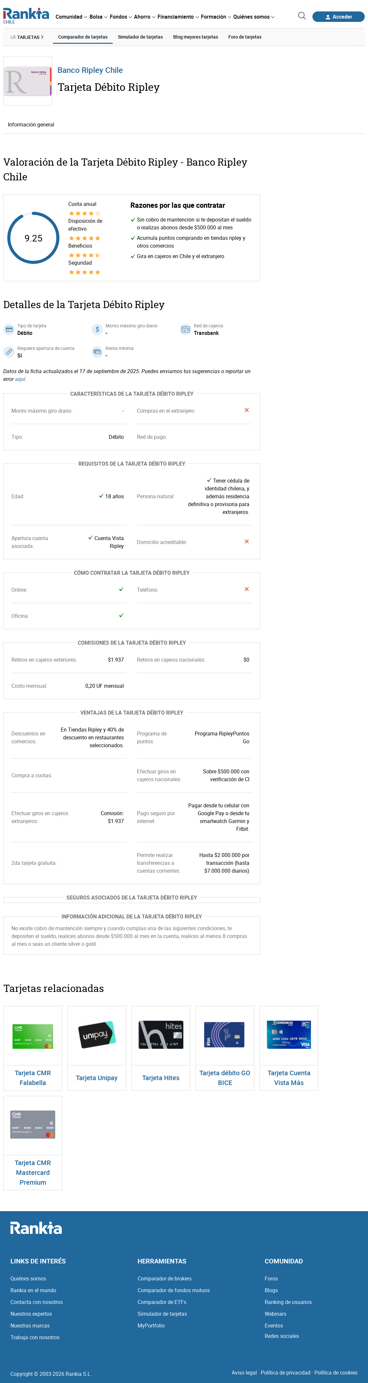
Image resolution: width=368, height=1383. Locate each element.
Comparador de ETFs (162, 1302)
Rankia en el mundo (33, 1290)
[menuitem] (71, 16)
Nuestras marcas (30, 1325)
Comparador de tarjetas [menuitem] (83, 37)
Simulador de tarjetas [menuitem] (140, 37)
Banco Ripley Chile (90, 70)
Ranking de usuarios (288, 1302)
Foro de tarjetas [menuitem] (244, 37)
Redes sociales (282, 1336)
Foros (271, 1278)
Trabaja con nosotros (34, 1337)
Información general (31, 124)
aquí (20, 379)
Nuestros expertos (31, 1313)
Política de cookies (336, 1372)
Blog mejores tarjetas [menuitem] (195, 37)
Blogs (271, 1290)
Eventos (274, 1325)
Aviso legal (244, 1372)
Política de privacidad (285, 1372)
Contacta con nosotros (36, 1302)
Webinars (275, 1313)
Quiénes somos (28, 1278)
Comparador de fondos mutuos (174, 1290)
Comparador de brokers (165, 1278)
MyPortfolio (151, 1325)
